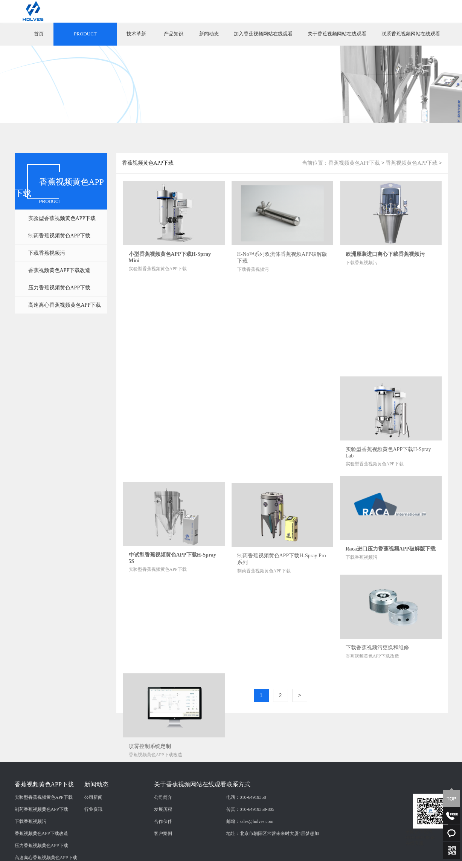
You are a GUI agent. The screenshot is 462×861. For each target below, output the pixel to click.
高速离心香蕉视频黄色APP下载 (64, 305)
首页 (39, 34)
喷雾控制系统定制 (150, 746)
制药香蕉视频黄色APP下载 (59, 236)
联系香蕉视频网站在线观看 (410, 34)
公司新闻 (93, 827)
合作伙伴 (163, 851)
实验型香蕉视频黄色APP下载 (62, 218)
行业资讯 (93, 839)
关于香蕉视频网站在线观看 (337, 34)
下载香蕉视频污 (46, 253)
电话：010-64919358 (246, 827)
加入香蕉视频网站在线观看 (263, 34)
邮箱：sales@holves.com (249, 851)
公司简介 (163, 827)
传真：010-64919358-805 (250, 839)
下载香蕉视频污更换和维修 (377, 647)
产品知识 (173, 34)
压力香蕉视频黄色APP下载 (59, 288)
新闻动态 (209, 34)
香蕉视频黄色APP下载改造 (59, 270)
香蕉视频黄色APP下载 (354, 163)
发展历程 (163, 839)
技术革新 (136, 34)
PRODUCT (85, 34)
